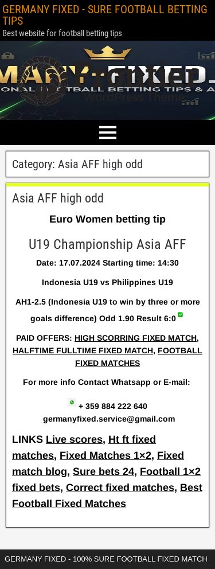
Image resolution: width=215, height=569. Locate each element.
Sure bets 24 (103, 471)
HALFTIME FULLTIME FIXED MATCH (83, 350)
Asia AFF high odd (58, 198)
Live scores (74, 439)
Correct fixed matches (120, 487)
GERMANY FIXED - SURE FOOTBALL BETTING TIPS (105, 15)
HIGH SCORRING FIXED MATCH (136, 337)
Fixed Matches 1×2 (105, 455)
